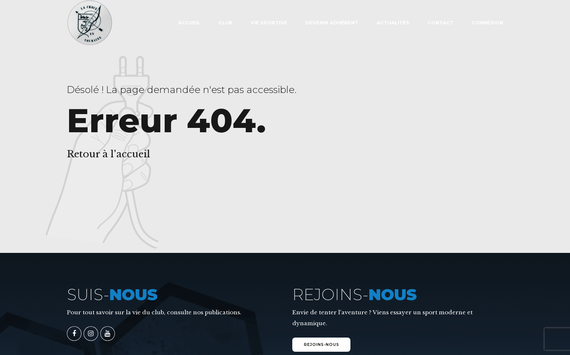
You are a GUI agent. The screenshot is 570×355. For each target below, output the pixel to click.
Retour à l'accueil (108, 154)
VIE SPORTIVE (268, 22)
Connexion (487, 22)
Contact (441, 22)
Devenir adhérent (331, 22)
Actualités (393, 22)
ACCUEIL (189, 22)
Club (225, 22)
